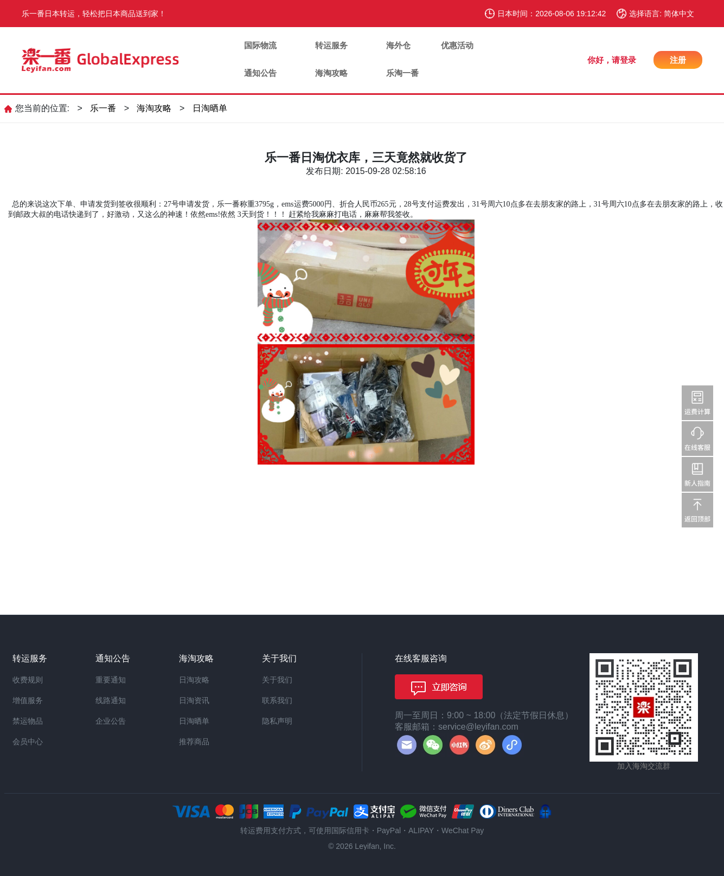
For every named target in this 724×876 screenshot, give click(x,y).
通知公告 (260, 73)
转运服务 (331, 45)
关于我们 (277, 679)
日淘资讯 (194, 700)
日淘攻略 (194, 679)
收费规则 (27, 679)
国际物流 (260, 45)
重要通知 (110, 679)
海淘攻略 (331, 73)
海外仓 (398, 45)
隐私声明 (277, 721)
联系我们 (277, 700)
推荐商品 (194, 741)
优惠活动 (457, 45)
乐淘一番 (402, 73)
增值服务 (27, 700)
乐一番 (103, 108)
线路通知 (110, 700)
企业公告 (110, 721)
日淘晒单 (210, 108)
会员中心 (27, 741)
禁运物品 (27, 721)
